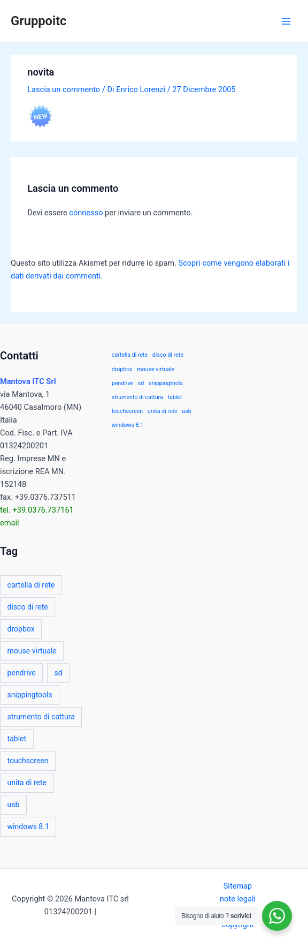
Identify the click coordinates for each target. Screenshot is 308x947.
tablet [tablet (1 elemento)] (16, 738)
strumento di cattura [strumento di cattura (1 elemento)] (41, 716)
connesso (86, 212)
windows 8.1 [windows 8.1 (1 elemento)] (28, 826)
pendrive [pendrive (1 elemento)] (21, 672)
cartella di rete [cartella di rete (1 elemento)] (31, 585)
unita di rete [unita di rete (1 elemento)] (27, 782)
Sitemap (238, 886)
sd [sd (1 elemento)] (59, 672)
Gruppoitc (38, 20)
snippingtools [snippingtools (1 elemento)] (29, 694)
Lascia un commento (63, 89)
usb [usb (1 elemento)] (13, 804)
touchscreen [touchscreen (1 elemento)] (28, 760)
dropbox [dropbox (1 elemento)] (21, 629)
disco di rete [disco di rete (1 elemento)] (27, 607)
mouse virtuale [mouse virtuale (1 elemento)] (32, 651)
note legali (238, 899)
